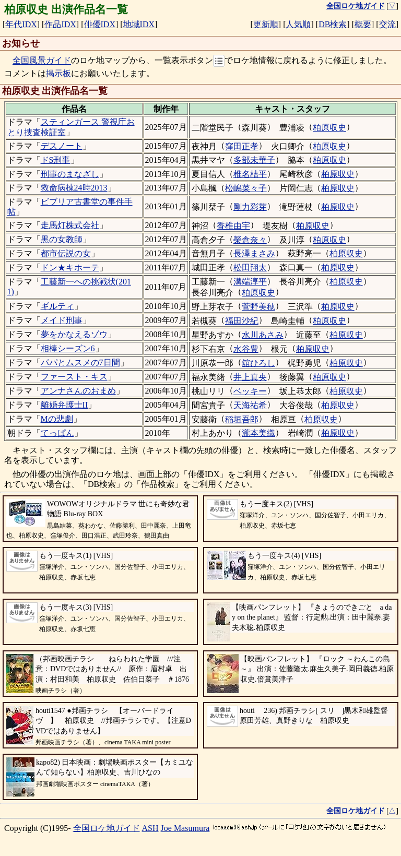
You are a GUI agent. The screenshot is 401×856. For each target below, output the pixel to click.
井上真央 (250, 377)
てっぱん (57, 433)
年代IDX (21, 24)
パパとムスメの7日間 (80, 362)
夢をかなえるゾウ (74, 334)
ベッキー (250, 391)
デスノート (61, 145)
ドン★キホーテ (70, 267)
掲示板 (58, 73)
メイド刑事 (61, 320)
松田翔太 (250, 267)
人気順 (298, 24)
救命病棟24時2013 (74, 187)
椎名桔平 (250, 174)
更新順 (265, 24)
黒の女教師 (61, 239)
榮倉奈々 (250, 239)
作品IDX (60, 24)
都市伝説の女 (66, 253)
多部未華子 (254, 160)
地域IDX (139, 24)
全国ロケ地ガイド (106, 828)
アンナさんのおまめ (78, 390)
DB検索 (333, 24)
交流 (387, 24)
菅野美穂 (258, 306)
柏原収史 (329, 127)
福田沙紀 (241, 320)
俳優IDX (99, 24)
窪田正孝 (241, 146)
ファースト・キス (74, 376)
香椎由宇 (233, 225)
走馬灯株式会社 (70, 225)
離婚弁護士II (64, 404)
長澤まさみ (254, 253)
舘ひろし (258, 363)
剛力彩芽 (250, 207)
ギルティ (57, 306)
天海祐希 (250, 405)
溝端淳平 (250, 281)
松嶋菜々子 (246, 188)
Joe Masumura (185, 828)
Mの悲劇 (57, 418)
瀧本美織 (258, 433)
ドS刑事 (55, 160)
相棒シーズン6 (68, 348)
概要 (363, 24)
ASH (150, 828)
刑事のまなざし (70, 174)
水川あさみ (263, 334)
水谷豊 (245, 348)
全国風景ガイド (42, 60)
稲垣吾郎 (241, 419)
